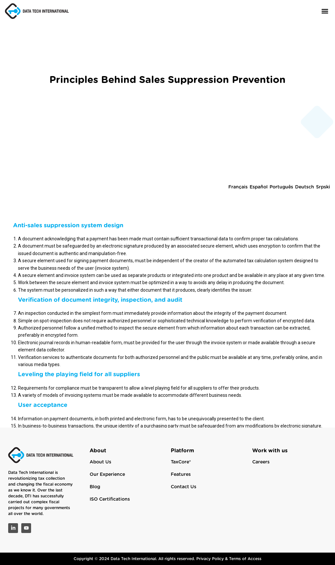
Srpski (323, 215)
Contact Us (183, 487)
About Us (100, 462)
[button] (324, 11)
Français (238, 215)
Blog (95, 487)
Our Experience (107, 474)
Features (181, 474)
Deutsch (304, 215)
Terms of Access (245, 559)
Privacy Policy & (212, 559)
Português (281, 215)
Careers (261, 462)
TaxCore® (181, 462)
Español (259, 215)
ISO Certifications (110, 499)
